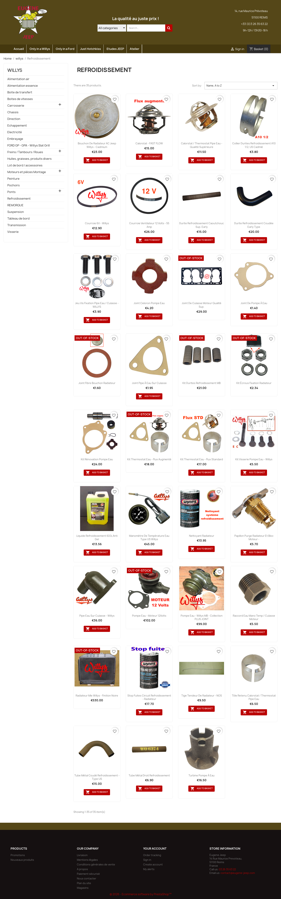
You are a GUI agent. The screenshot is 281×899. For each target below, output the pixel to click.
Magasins (83, 887)
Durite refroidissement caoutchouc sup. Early (201, 225)
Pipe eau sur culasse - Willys (97, 615)
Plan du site (84, 883)
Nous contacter (86, 878)
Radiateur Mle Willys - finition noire (97, 695)
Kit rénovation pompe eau (97, 459)
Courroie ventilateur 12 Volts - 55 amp (149, 225)
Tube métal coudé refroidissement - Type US (97, 777)
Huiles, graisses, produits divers (29, 159)
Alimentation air (18, 79)
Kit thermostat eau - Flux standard (201, 459)
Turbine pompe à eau (202, 775)
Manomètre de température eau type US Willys (149, 537)
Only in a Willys (40, 49)
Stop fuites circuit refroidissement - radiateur (149, 697)
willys (14, 70)
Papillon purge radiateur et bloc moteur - (253, 537)
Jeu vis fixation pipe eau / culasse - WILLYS (97, 304)
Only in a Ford (65, 49)
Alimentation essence (22, 86)
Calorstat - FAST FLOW (149, 143)
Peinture (13, 179)
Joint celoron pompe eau (149, 303)
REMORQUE (15, 205)
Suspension (15, 212)
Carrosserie (15, 106)
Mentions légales (87, 859)
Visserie (13, 232)
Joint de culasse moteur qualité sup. (201, 304)
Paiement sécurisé (88, 873)
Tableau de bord (18, 218)
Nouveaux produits (22, 859)
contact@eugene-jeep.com (238, 873)
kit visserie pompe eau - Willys (253, 459)
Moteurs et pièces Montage (26, 172)
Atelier (134, 49)
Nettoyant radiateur (201, 535)
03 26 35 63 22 (227, 869)
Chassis (12, 112)
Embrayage (15, 139)
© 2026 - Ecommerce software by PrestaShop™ (141, 894)
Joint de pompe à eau (254, 303)
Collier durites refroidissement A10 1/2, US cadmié (254, 145)
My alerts (148, 869)
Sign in (147, 859)
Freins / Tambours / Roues (25, 152)
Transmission (16, 225)
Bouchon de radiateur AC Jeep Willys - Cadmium (97, 145)
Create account (153, 864)
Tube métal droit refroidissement (149, 775)
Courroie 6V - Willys (97, 223)
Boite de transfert (19, 92)
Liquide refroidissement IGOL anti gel (97, 537)
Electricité (14, 132)
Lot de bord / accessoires (24, 165)
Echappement (17, 125)
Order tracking (152, 855)
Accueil (19, 49)
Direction (13, 119)
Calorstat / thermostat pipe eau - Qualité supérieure (201, 145)
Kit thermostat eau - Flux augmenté (149, 459)
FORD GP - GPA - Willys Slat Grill (28, 145)
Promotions (18, 855)
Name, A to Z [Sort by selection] (240, 85)
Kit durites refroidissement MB (201, 383)
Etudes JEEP (115, 49)
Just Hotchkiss (90, 49)
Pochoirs (13, 185)
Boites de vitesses (20, 99)
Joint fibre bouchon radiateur (96, 383)
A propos (82, 869)
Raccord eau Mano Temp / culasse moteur (254, 617)
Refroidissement (19, 199)
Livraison (82, 855)
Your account (154, 849)
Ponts (11, 192)
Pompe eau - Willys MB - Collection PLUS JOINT (202, 617)
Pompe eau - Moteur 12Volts (149, 615)
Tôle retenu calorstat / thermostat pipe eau (254, 697)
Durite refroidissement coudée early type (253, 225)
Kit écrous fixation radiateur (254, 383)
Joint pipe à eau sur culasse (149, 383)
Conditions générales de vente (96, 864)
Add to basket (97, 160)
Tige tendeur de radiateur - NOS (201, 695)
